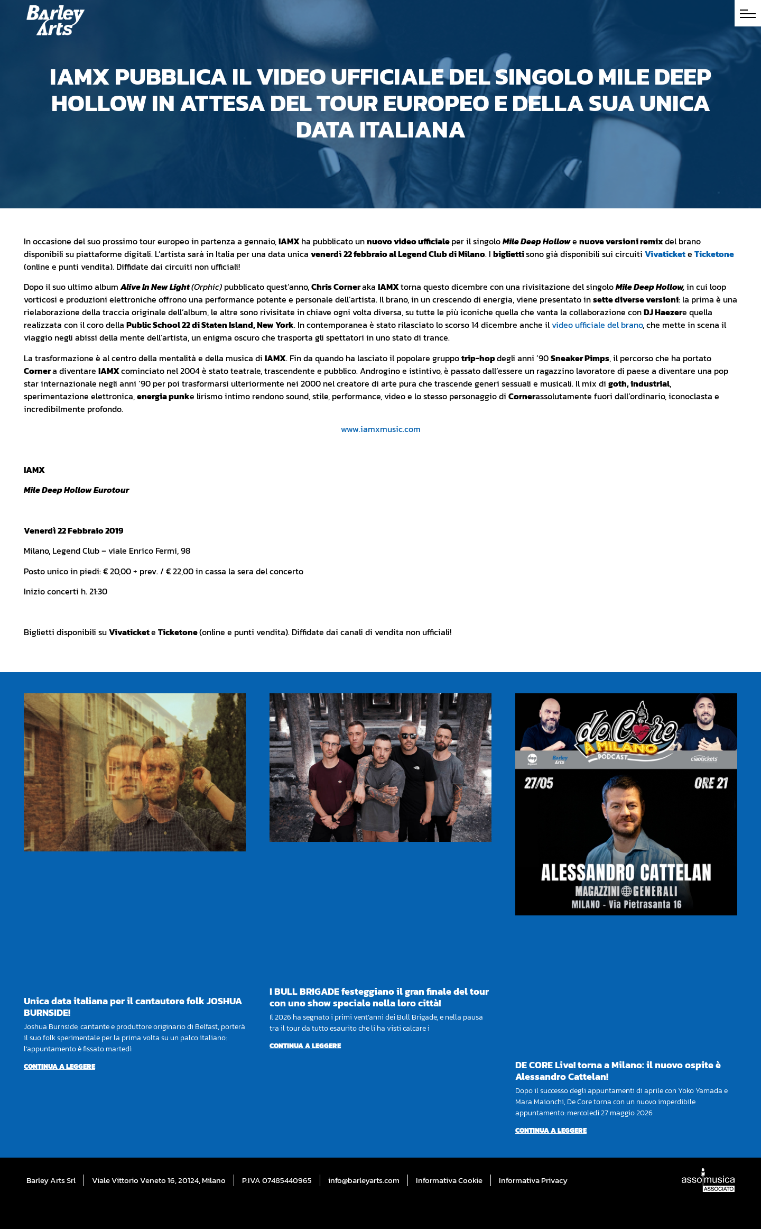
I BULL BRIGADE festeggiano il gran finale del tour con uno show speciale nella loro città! (379, 997)
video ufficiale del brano (597, 324)
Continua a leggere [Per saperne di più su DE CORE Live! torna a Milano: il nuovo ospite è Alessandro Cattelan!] (551, 1130)
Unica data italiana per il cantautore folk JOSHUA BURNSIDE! (133, 1007)
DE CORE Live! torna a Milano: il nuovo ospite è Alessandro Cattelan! (618, 1071)
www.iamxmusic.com (381, 429)
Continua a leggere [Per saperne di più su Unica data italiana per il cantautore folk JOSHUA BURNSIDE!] (59, 1066)
